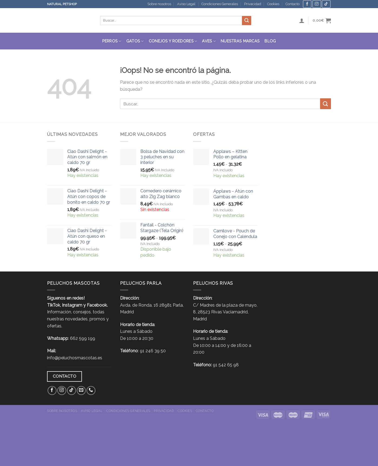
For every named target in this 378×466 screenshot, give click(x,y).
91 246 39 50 (153, 350)
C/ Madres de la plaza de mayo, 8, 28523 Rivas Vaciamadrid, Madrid (225, 312)
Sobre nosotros (159, 4)
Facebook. (97, 305)
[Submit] (246, 20)
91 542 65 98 (226, 364)
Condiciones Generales (219, 4)
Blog (270, 41)
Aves (209, 41)
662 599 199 (82, 338)
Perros (111, 41)
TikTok (53, 305)
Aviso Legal (186, 4)
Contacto (293, 4)
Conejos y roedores (173, 41)
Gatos (135, 41)
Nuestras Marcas (240, 41)
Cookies (273, 4)
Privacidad (252, 4)
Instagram (72, 305)
